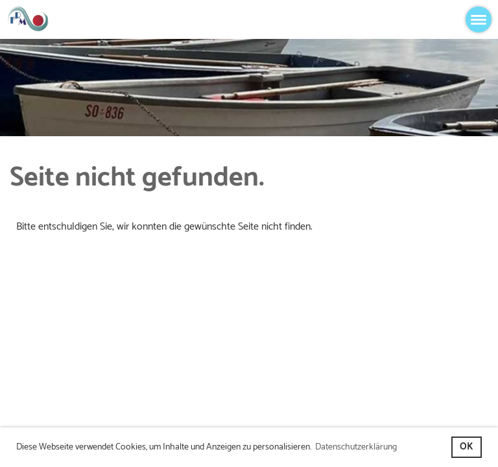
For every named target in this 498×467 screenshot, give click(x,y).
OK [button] (466, 447)
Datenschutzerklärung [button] (356, 447)
